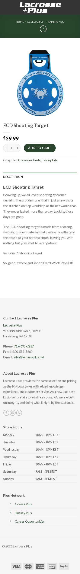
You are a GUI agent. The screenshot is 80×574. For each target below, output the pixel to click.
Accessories (35, 21)
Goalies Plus (23, 504)
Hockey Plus (23, 513)
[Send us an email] (13, 413)
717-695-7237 (24, 346)
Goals (36, 160)
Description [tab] (13, 177)
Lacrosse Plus (12, 325)
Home (20, 21)
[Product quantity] (11, 148)
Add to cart (40, 148)
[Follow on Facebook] (6, 413)
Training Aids (55, 21)
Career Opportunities (30, 521)
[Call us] (19, 413)
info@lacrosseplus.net (29, 357)
